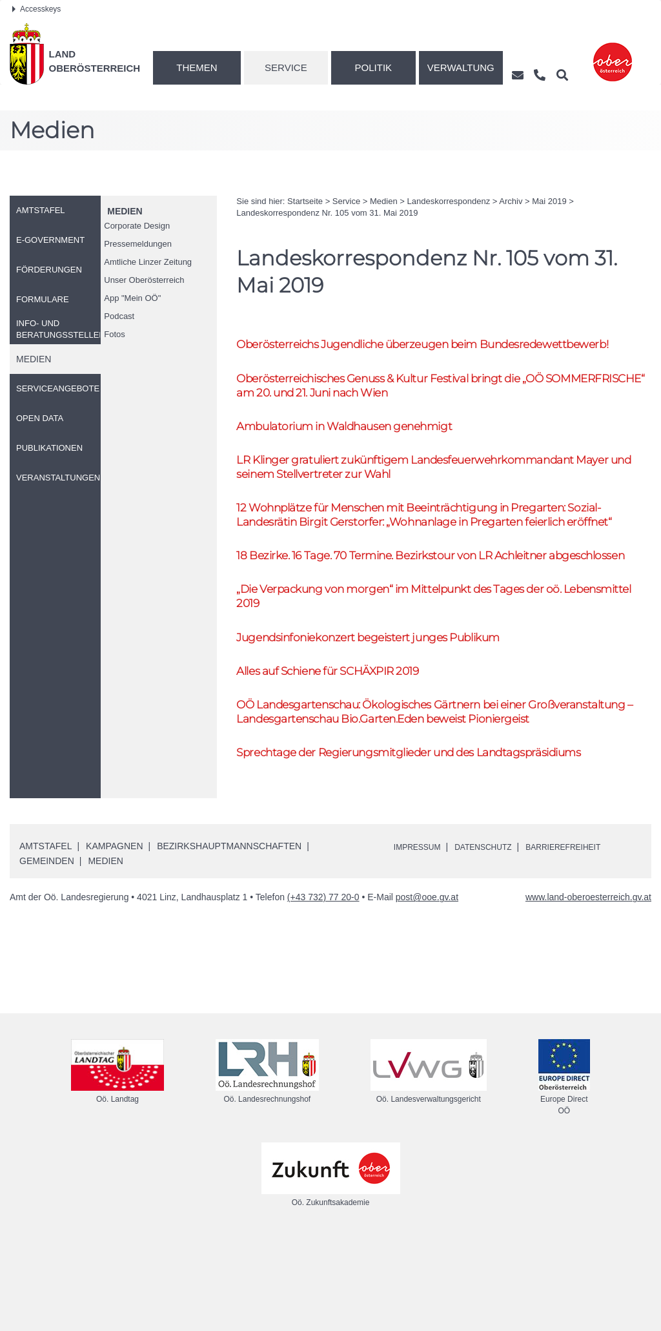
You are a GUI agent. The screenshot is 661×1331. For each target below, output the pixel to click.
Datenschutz (495, 937)
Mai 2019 (549, 201)
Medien (124, 211)
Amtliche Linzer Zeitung (148, 262)
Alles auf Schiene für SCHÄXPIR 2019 (340, 739)
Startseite (305, 201)
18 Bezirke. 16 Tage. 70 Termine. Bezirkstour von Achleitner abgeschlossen (412, 608)
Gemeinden (46, 951)
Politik (373, 67)
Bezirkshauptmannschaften (229, 936)
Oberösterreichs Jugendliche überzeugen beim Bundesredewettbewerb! (374, 352)
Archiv (510, 201)
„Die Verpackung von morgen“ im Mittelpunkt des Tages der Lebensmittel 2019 (421, 660)
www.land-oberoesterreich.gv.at (588, 988)
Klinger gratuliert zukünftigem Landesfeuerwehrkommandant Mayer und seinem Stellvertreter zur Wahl (426, 490)
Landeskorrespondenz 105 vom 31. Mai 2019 (327, 213)
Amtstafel (45, 936)
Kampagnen (114, 936)
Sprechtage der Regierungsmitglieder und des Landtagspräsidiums (433, 841)
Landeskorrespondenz (449, 201)
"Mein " (132, 298)
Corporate (137, 226)
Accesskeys (36, 9)
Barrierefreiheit (586, 937)
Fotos (114, 334)
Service (286, 67)
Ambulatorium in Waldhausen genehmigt (359, 447)
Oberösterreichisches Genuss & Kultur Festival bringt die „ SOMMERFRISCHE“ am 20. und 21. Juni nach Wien (412, 404)
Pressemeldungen (138, 244)
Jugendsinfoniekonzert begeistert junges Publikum (386, 703)
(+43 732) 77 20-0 (323, 988)
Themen (196, 67)
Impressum (421, 937)
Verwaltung (460, 67)
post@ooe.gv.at (427, 988)
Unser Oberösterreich (144, 280)
